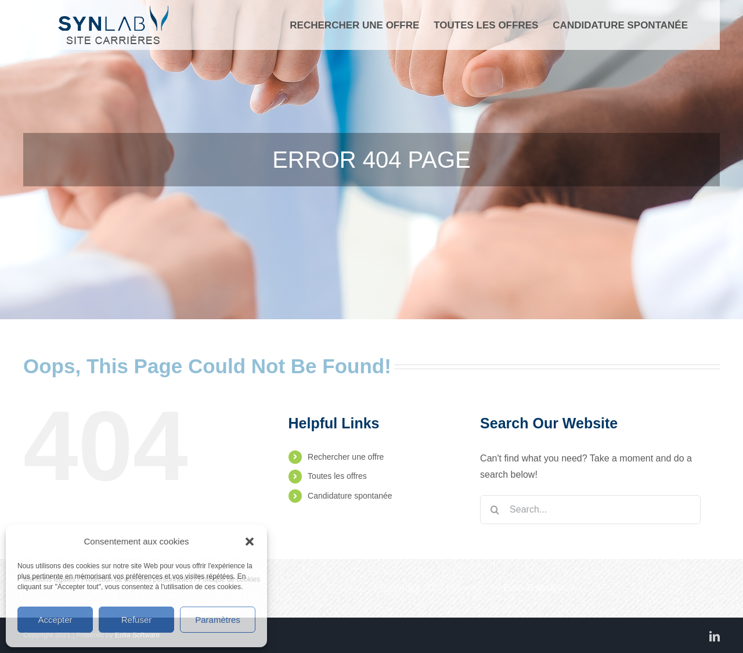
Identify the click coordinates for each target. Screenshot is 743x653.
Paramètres (217, 620)
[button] (249, 541)
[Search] (494, 509)
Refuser (136, 620)
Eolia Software (533, 588)
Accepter (55, 620)
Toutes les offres (337, 476)
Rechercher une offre (346, 456)
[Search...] (590, 509)
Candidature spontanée (350, 495)
